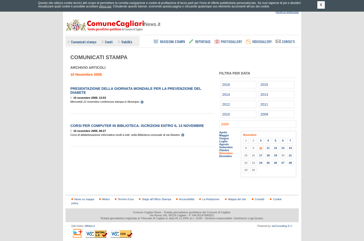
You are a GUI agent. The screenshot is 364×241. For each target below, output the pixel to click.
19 (275, 155)
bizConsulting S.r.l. (282, 226)
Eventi (109, 41)
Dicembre (225, 156)
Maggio (224, 135)
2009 (264, 114)
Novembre (226, 153)
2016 (226, 85)
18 (267, 155)
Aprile (223, 132)
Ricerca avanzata (287, 12)
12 (275, 147)
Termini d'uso (126, 199)
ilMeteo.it (90, 226)
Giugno (224, 138)
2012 (226, 104)
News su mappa (84, 199)
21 (290, 155)
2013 (264, 94)
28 (290, 162)
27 (282, 162)
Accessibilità (186, 199)
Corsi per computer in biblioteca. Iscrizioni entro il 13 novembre (137, 126)
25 (267, 162)
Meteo (106, 199)
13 (282, 147)
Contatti (259, 199)
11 (267, 147)
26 (275, 162)
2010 (226, 114)
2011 (264, 104)
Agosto (224, 144)
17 (260, 155)
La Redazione (210, 199)
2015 (264, 85)
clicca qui (105, 6)
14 (290, 147)
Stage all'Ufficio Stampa (156, 199)
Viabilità (126, 41)
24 (260, 162)
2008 (225, 124)
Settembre (226, 147)
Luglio (223, 141)
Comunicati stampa (83, 41)
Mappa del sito (237, 199)
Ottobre (224, 150)
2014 (226, 94)
